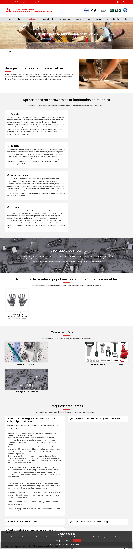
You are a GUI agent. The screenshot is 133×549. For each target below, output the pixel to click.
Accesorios (102, 521)
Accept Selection (66, 541)
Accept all (77, 541)
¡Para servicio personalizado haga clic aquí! (66, 302)
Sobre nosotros (64, 19)
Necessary (54, 544)
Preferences (70, 544)
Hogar (8, 19)
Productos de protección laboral (16, 485)
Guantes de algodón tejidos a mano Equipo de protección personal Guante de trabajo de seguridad (17, 254)
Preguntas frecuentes (70, 475)
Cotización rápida (114, 19)
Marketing (79, 544)
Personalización (47, 19)
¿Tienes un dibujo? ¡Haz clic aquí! (24, 302)
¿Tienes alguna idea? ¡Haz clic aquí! (108, 302)
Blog (88, 19)
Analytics (62, 544)
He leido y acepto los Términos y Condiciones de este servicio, (108, 529)
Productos (19, 19)
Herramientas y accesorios (14, 482)
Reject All (55, 541)
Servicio (36, 485)
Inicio (7, 52)
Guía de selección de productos (45, 488)
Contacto (99, 19)
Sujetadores (9, 478)
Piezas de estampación (13, 475)
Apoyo (78, 19)
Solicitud (33, 18)
